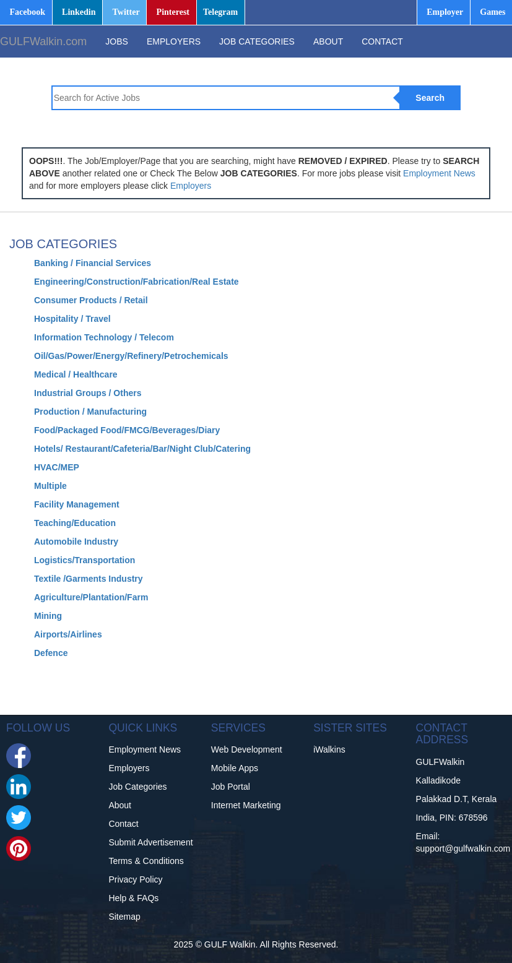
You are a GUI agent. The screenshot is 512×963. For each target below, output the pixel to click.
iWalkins (329, 749)
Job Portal (230, 787)
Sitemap (124, 917)
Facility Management (76, 504)
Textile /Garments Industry (88, 579)
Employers (190, 186)
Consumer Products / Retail (91, 300)
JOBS (116, 41)
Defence (50, 653)
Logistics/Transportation (84, 560)
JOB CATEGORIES (257, 41)
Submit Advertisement (150, 842)
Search (430, 98)
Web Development (246, 749)
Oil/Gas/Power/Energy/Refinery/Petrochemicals (131, 356)
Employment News (439, 173)
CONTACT (382, 41)
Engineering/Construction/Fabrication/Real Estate (136, 282)
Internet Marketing (246, 805)
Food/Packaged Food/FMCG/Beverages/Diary (127, 430)
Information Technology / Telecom (104, 337)
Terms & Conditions (145, 861)
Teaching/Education (75, 523)
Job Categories (137, 787)
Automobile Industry (76, 541)
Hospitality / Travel (72, 319)
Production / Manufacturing (90, 412)
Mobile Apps (234, 768)
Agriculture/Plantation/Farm (91, 597)
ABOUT (328, 41)
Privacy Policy (135, 879)
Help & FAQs (133, 898)
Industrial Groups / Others (87, 393)
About (119, 805)
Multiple (50, 486)
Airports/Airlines (68, 634)
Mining (48, 616)
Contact (123, 824)
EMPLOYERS (174, 41)
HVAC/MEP (56, 467)
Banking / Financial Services (92, 263)
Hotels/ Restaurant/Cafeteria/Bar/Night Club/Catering (142, 449)
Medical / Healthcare (76, 374)
